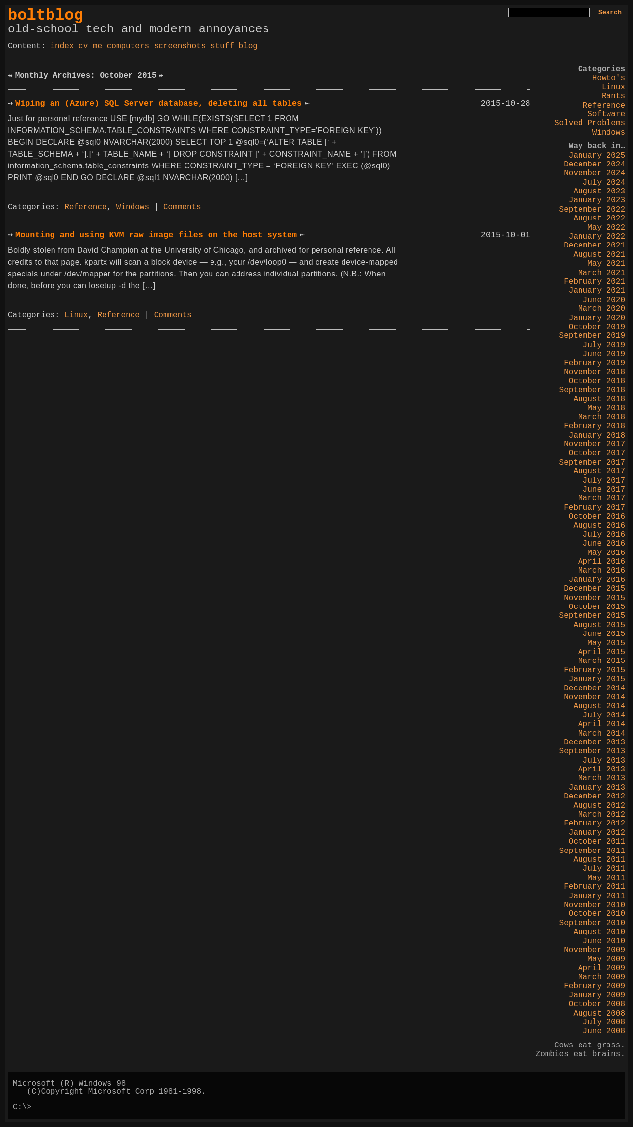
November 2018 (594, 372)
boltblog (45, 15)
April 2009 (601, 968)
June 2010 (604, 941)
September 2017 (592, 462)
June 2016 (604, 543)
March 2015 (601, 661)
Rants (613, 96)
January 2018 (597, 435)
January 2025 (597, 155)
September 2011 (592, 851)
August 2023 (599, 191)
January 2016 (597, 580)
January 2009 (597, 995)
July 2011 (604, 868)
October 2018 (597, 381)
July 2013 (604, 760)
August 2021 (599, 254)
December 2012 (594, 796)
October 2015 (597, 607)
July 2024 (604, 182)
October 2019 (597, 327)
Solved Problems (589, 123)
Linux (613, 87)
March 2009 (601, 977)
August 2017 (599, 471)
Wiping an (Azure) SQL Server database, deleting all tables (158, 103)
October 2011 (597, 841)
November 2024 (594, 173)
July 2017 (604, 480)
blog (248, 46)
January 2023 (597, 200)
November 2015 (594, 598)
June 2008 (604, 1031)
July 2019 (604, 345)
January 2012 (597, 832)
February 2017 (594, 507)
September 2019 (592, 335)
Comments (182, 207)
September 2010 (592, 923)
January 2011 (597, 896)
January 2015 (597, 679)
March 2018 (601, 417)
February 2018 (594, 426)
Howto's (608, 78)
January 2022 (597, 236)
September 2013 (592, 751)
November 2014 (594, 697)
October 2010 (597, 913)
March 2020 (601, 308)
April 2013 (601, 769)
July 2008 (604, 1022)
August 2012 (599, 805)
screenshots (180, 46)
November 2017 (594, 444)
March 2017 (601, 498)
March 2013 (601, 778)
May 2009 (606, 959)
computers (128, 46)
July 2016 (604, 534)
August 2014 (599, 706)
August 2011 (599, 859)
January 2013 (597, 787)
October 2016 (597, 516)
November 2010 (594, 905)
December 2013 (594, 742)
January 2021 (597, 290)
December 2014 (594, 688)
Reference (604, 105)
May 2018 (606, 408)
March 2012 (601, 814)
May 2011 (606, 878)
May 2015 (606, 643)
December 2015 (594, 588)
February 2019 (594, 363)
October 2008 (597, 1004)
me (97, 46)
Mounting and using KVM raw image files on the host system (156, 235)
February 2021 (594, 281)
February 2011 (594, 886)
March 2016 (601, 570)
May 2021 (606, 263)
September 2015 (592, 615)
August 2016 (599, 526)
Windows (608, 132)
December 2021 (594, 245)
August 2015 (599, 625)
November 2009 (594, 950)
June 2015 (604, 634)
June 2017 (604, 489)
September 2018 (592, 390)
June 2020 (604, 300)
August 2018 (599, 399)
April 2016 (601, 561)
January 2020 (597, 318)
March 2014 (601, 733)
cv (83, 46)
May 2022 (606, 227)
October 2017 (597, 453)
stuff (222, 46)
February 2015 (594, 670)
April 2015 (601, 652)
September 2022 (592, 209)
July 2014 (604, 715)
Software (606, 114)
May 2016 (606, 553)
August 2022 (599, 218)
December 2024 (594, 164)
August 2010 (599, 932)
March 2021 (601, 273)
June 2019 (604, 354)
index (62, 46)
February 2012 (594, 823)
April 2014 (601, 724)
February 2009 (594, 986)
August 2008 (599, 1013)
